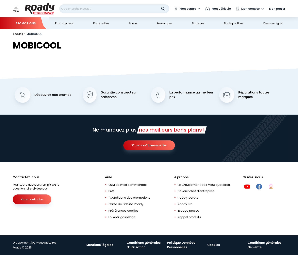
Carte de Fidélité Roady (125, 204)
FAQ (111, 191)
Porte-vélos (101, 23)
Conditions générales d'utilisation (144, 245)
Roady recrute (188, 197)
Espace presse (188, 210)
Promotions (26, 23)
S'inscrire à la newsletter (149, 145)
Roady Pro (185, 204)
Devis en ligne (272, 23)
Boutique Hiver (234, 23)
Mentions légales (99, 245)
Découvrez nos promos (52, 95)
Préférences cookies (123, 210)
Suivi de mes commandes (127, 185)
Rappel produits (189, 217)
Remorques (165, 23)
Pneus (133, 23)
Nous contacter (32, 199)
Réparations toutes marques (254, 94)
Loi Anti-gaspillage (122, 217)
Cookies (213, 245)
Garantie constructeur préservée (119, 94)
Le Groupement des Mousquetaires (204, 185)
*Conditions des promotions (129, 197)
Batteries (198, 23)
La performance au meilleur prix (191, 94)
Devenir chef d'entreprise (196, 191)
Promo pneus (64, 23)
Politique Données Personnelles (181, 245)
